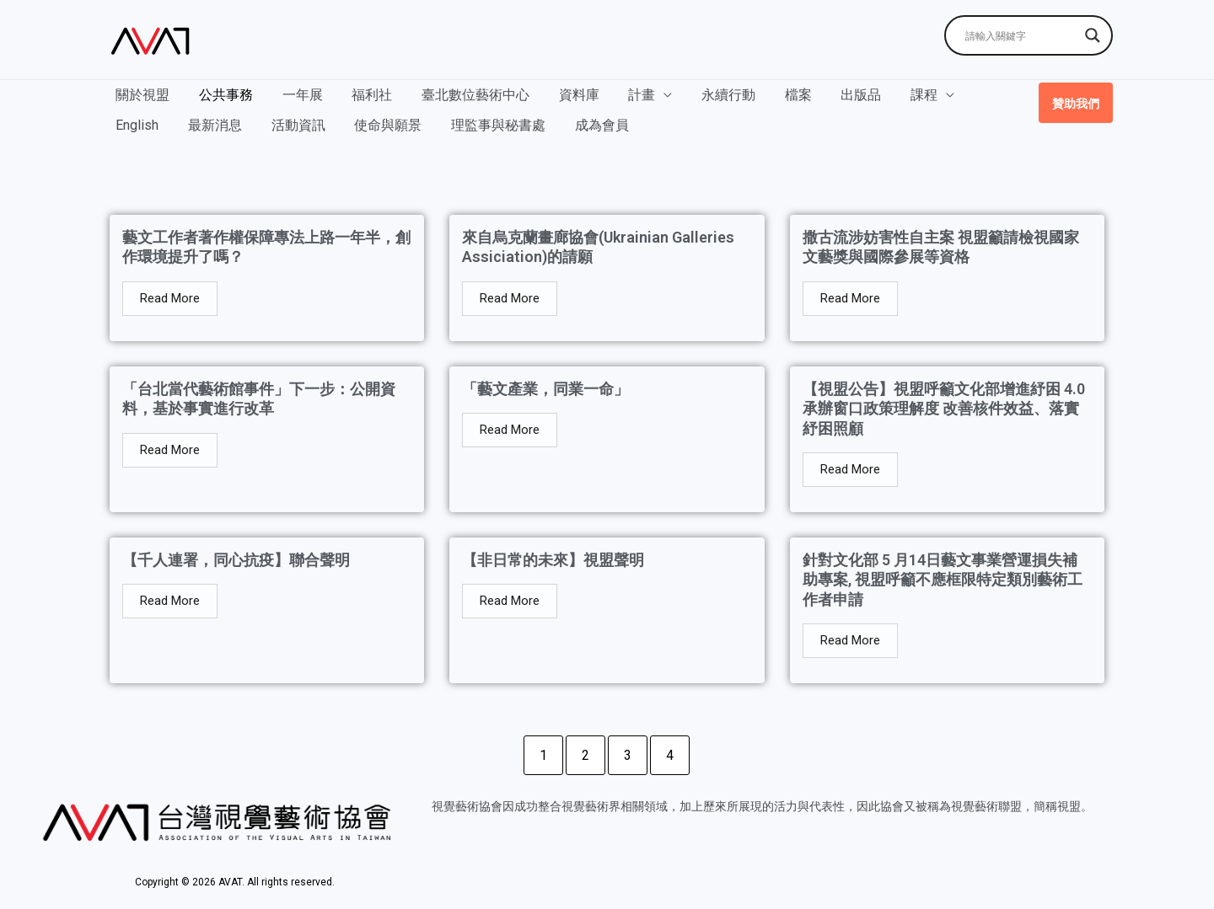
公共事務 (223, 95)
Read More (170, 298)
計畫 (627, 95)
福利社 (364, 95)
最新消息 (142, 120)
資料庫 (566, 95)
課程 (900, 95)
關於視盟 (142, 95)
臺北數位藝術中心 (465, 95)
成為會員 (519, 120)
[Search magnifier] (1092, 35)
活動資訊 (223, 120)
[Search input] (1021, 35)
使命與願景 (310, 120)
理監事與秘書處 (418, 120)
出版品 (839, 95)
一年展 (297, 95)
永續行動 (712, 95)
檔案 (778, 95)
